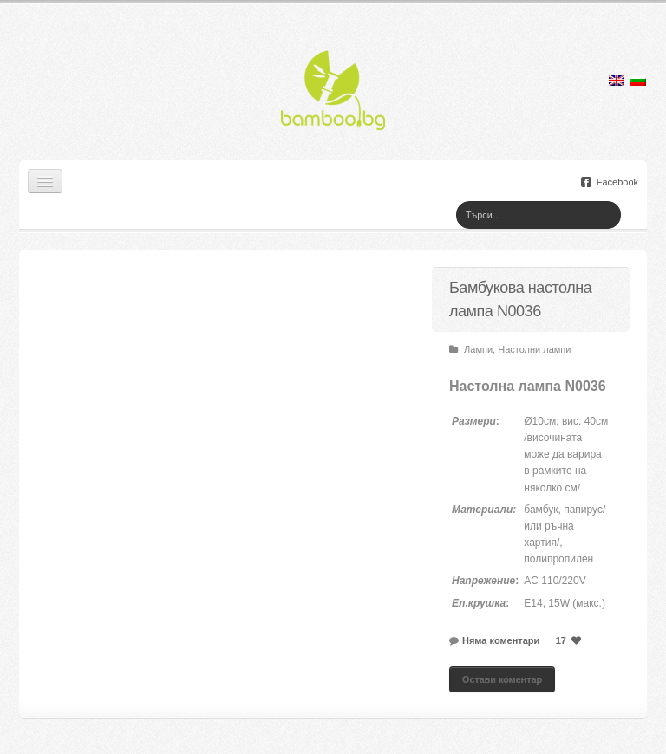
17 (570, 640)
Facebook (609, 182)
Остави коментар (502, 679)
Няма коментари (500, 640)
